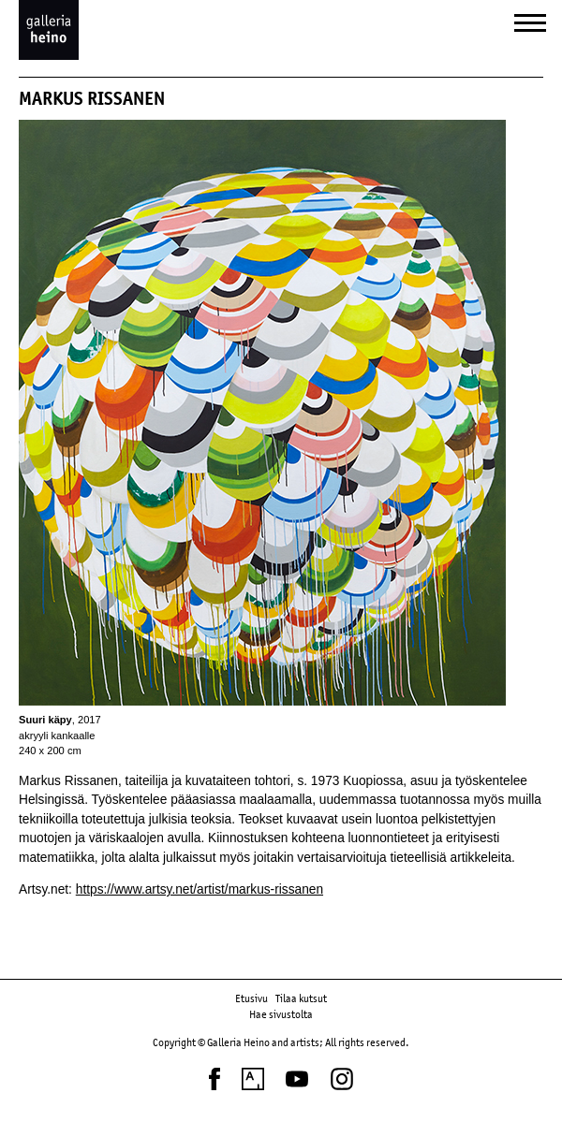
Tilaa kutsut (301, 998)
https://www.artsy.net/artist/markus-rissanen (199, 889)
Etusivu (251, 998)
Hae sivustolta (281, 1014)
